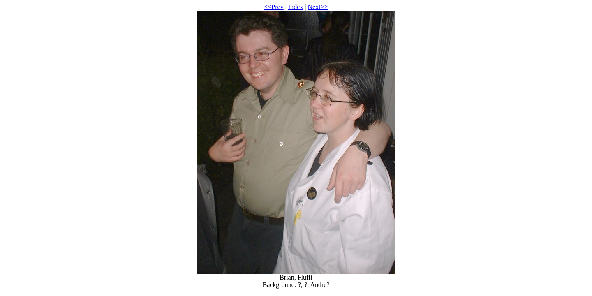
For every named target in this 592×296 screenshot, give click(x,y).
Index (295, 6)
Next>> (318, 6)
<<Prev (273, 6)
